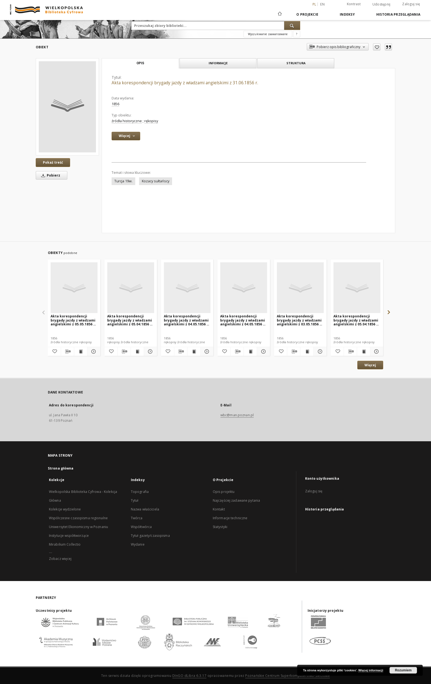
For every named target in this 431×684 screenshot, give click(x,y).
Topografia (140, 491)
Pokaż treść (53, 162)
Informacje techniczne (230, 518)
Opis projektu (224, 491)
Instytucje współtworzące (69, 535)
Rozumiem (403, 670)
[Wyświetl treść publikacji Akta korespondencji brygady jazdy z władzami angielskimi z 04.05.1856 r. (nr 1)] (250, 351)
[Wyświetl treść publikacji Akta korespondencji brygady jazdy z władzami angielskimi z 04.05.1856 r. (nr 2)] (193, 351)
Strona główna (61, 468)
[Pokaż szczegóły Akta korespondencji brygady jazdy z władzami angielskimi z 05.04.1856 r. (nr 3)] (375, 351)
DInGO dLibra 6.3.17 (189, 675)
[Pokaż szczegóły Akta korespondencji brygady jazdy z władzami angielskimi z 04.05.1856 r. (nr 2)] (206, 351)
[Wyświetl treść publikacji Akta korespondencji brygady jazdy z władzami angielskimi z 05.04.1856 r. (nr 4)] (137, 351)
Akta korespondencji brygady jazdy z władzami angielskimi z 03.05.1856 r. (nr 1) (299, 320)
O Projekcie (307, 14)
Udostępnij (381, 4)
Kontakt (219, 509)
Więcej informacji (370, 670)
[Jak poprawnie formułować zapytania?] (296, 34)
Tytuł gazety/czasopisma (150, 535)
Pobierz (49, 175)
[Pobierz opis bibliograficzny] (67, 351)
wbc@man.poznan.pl (237, 415)
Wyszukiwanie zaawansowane (268, 34)
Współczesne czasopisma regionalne (78, 518)
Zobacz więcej (60, 558)
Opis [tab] (140, 63)
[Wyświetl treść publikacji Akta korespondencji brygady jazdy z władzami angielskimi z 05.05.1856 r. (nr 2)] (80, 351)
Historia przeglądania (398, 14)
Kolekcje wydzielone (65, 509)
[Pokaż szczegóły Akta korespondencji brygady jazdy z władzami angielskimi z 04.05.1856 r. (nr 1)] (262, 351)
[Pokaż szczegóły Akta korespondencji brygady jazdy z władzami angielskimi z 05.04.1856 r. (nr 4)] (149, 351)
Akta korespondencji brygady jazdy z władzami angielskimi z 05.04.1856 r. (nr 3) (356, 320)
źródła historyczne (127, 121)
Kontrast (354, 4)
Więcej (370, 365)
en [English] (322, 4)
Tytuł (135, 500)
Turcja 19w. (123, 181)
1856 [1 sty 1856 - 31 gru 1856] (115, 104)
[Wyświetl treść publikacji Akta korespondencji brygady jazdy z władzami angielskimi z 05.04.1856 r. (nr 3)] (363, 351)
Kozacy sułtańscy (155, 181)
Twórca (137, 518)
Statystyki (220, 526)
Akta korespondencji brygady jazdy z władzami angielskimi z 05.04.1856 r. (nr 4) (130, 320)
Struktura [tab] (295, 63)
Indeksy (347, 14)
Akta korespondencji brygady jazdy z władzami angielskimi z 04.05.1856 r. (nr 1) (243, 320)
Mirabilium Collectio (65, 544)
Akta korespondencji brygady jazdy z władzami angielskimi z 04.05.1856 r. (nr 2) (186, 320)
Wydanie (138, 544)
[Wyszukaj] (292, 25)
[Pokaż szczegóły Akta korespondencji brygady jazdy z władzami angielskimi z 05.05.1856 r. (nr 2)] (93, 351)
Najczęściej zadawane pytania (236, 500)
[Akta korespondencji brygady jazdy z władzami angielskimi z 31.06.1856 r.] (67, 106)
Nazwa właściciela (145, 509)
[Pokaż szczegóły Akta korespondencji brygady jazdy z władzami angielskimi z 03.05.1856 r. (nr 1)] (319, 351)
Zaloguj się (411, 4)
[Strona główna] (279, 14)
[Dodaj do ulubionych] (376, 47)
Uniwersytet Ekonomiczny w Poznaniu (78, 526)
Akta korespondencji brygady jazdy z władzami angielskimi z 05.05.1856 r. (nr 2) (73, 320)
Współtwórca (141, 526)
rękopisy (151, 121)
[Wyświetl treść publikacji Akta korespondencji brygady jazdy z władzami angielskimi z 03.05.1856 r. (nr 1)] (306, 351)
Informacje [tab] (218, 63)
